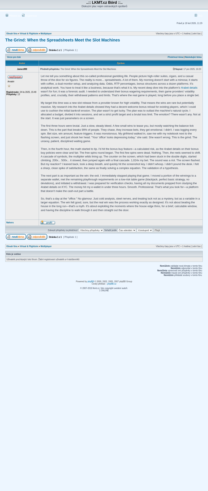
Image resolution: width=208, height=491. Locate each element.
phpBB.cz (111, 284)
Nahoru (10, 222)
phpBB (91, 281)
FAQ (198, 16)
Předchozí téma (175, 57)
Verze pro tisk (14, 57)
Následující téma (193, 57)
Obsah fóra (11, 33)
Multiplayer (46, 33)
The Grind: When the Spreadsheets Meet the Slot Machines (62, 40)
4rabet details (189, 87)
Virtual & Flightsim (29, 33)
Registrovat (29, 16)
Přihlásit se (13, 16)
